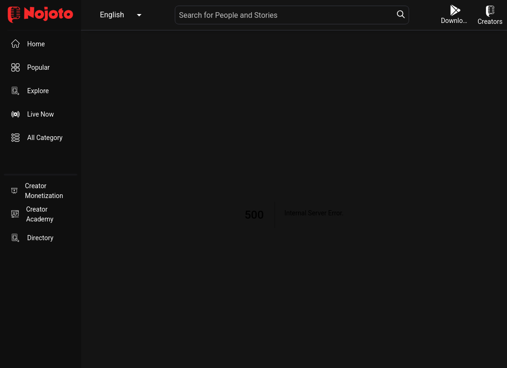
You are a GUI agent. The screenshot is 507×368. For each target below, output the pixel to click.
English (112, 14)
